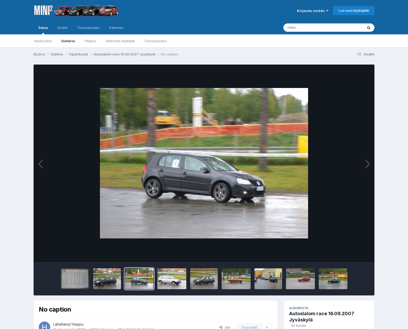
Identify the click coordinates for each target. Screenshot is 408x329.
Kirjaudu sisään (312, 11)
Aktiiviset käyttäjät (120, 41)
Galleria (68, 41)
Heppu (78, 324)
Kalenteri (116, 28)
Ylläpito (90, 41)
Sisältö (62, 28)
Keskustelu (43, 41)
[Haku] (313, 27)
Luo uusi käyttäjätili (354, 10)
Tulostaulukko (155, 41)
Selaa (43, 30)
